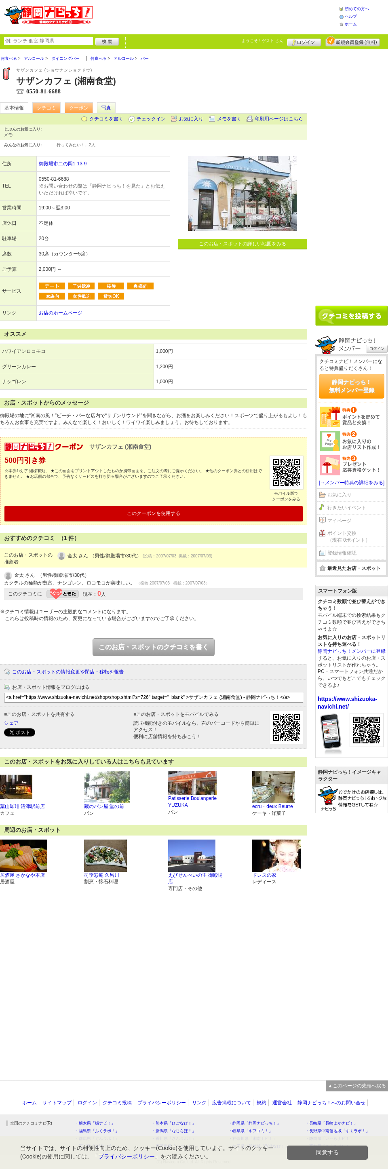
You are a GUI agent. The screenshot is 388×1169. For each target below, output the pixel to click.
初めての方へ (357, 8)
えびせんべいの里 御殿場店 (195, 878)
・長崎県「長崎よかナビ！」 (331, 1123)
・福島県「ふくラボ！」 (97, 1131)
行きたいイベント (346, 508)
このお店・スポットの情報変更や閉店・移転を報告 (68, 672)
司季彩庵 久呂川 (101, 875)
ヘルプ (351, 16)
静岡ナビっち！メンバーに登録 (352, 651)
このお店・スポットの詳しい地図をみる (242, 244)
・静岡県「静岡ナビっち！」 (254, 1123)
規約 (261, 1103)
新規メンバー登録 (352, 41)
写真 (106, 108)
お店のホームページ (60, 313)
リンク (199, 1103)
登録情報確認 (341, 553)
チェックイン (151, 119)
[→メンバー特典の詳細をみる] (352, 482)
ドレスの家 (264, 875)
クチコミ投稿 (117, 1103)
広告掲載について (231, 1103)
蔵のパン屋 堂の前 (104, 806)
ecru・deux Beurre (272, 806)
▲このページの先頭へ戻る (357, 1086)
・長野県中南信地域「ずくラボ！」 (337, 1131)
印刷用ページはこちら (279, 119)
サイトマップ (57, 1103)
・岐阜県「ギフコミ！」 (250, 1131)
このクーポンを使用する (153, 513)
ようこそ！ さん (262, 40)
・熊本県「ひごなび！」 (174, 1123)
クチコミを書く (106, 119)
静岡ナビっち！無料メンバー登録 (351, 386)
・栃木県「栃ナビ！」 (95, 1123)
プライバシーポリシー (161, 1103)
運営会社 (282, 1103)
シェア (11, 723)
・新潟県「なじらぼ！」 (174, 1131)
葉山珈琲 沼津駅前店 (22, 806)
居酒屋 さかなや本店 (22, 875)
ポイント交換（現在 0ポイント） (348, 536)
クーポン (79, 108)
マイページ (339, 520)
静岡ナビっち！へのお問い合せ (331, 1103)
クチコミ (46, 108)
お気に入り (191, 119)
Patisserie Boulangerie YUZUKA (192, 802)
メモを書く (229, 119)
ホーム (351, 24)
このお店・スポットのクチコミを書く (154, 647)
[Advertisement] (215, 16)
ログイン (304, 41)
